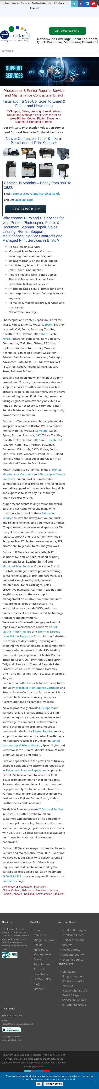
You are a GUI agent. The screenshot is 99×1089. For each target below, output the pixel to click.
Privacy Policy (42, 979)
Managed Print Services (17, 566)
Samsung (41, 430)
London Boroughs (74, 930)
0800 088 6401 (24, 200)
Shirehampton (44, 894)
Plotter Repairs (42, 731)
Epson (48, 324)
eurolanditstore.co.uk (12, 1040)
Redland (29, 894)
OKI (38, 435)
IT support (46, 708)
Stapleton (59, 894)
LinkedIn (87, 3)
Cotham (15, 890)
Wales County (71, 949)
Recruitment (34, 8)
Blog (37, 984)
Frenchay (41, 890)
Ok (38, 1083)
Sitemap (39, 989)
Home (7, 3)
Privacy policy (53, 1083)
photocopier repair (10, 945)
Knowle (17, 894)
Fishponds (28, 890)
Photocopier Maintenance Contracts (35, 688)
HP (35, 440)
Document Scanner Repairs (24, 770)
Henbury (53, 890)
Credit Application (39, 3)
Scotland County (73, 954)
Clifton (6, 890)
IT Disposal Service (50, 809)
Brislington (40, 886)
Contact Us (9, 881)
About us (15, 3)
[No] (95, 1080)
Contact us (25, 3)
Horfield (6, 894)
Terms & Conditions (56, 3)
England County (72, 959)
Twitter (74, 3)
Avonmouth (9, 886)
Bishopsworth (25, 886)
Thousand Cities (72, 935)
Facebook (81, 3)
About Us (40, 935)
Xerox (6, 338)
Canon (43, 334)
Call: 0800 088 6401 (68, 30)
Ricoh (52, 440)
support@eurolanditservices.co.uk (36, 193)
